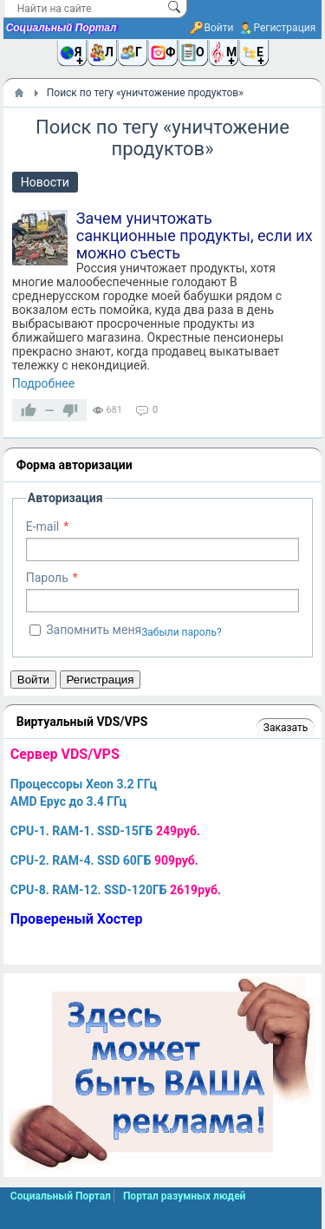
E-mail (43, 526)
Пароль (47, 578)
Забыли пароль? (181, 632)
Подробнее (43, 383)
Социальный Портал (61, 28)
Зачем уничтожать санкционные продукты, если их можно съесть (194, 235)
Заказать (285, 728)
